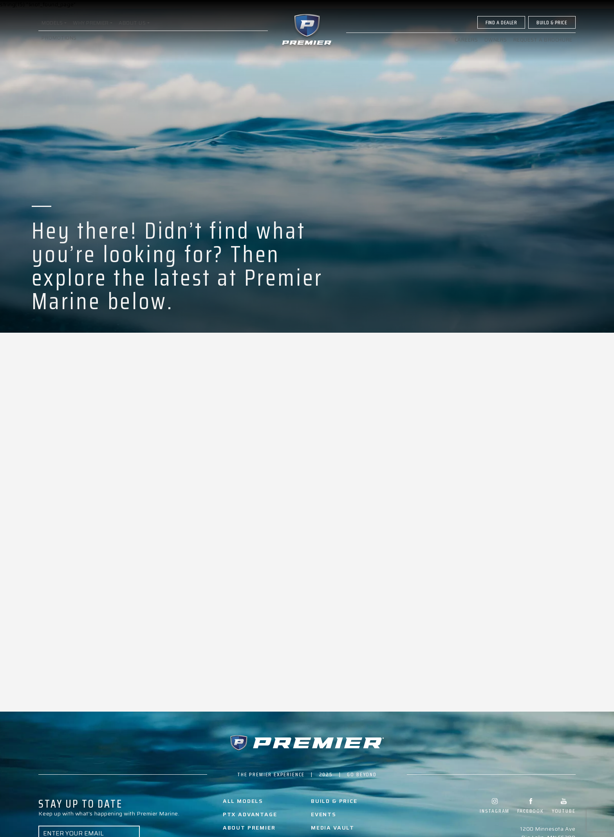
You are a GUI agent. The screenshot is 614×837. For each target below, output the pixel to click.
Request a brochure (542, 44)
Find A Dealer (501, 27)
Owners (495, 44)
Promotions (59, 42)
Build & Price (551, 27)
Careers (466, 44)
